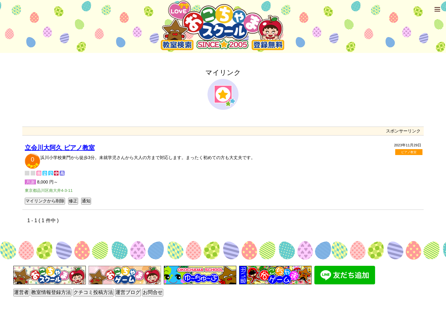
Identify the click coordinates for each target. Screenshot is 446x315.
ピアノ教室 (409, 152)
